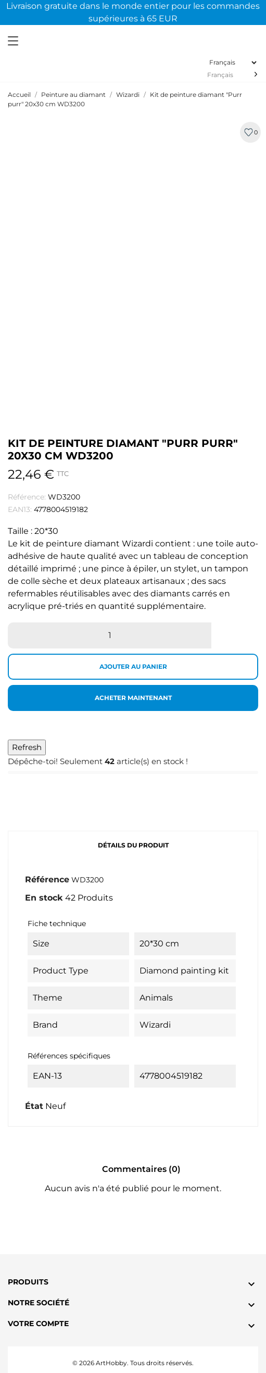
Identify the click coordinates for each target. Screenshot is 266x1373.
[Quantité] (109, 635)
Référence (47, 879)
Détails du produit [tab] (133, 845)
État (34, 1106)
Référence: (27, 497)
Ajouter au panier (133, 666)
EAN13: (20, 509)
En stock (44, 898)
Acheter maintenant (133, 698)
